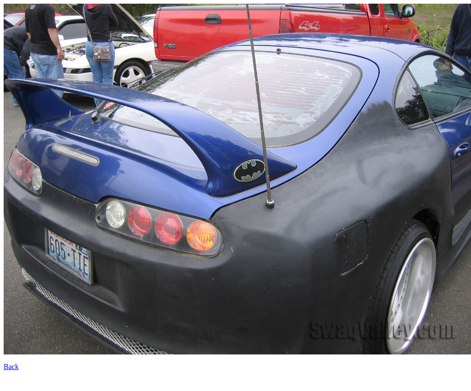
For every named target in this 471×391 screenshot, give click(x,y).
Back (11, 366)
